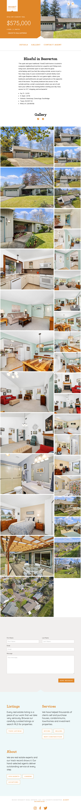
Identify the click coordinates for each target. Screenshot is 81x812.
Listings (13, 706)
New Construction (53, 737)
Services (49, 706)
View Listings (15, 731)
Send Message (66, 680)
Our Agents (13, 776)
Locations (13, 782)
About (12, 752)
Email (8, 646)
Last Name (45, 638)
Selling (58, 731)
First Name (10, 638)
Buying (47, 731)
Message (9, 653)
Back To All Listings (17, 33)
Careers (28, 776)
